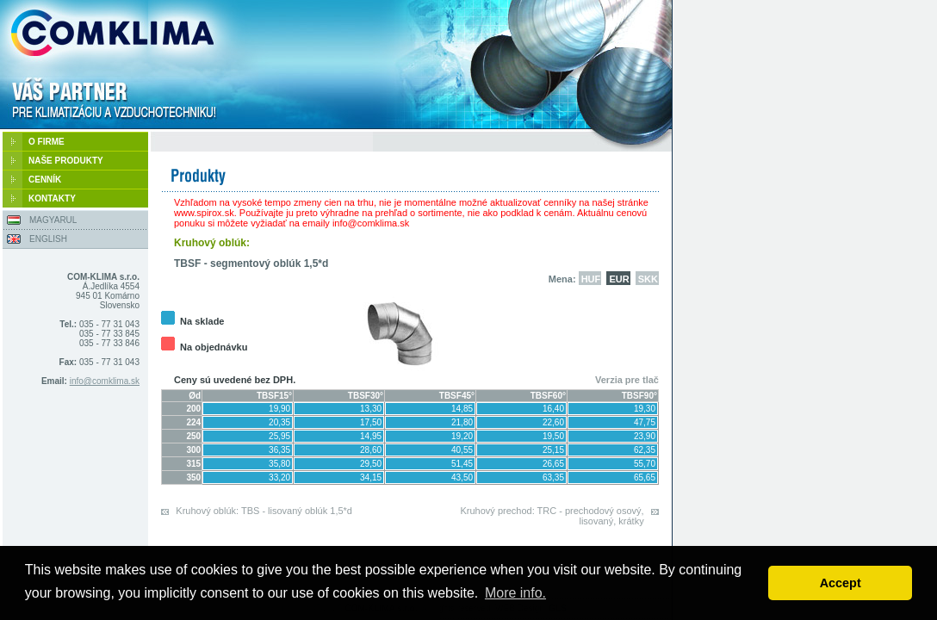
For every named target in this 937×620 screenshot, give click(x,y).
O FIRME (46, 141)
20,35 (279, 422)
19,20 (462, 436)
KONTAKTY (52, 198)
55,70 (644, 463)
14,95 (371, 436)
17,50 (371, 422)
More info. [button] (515, 593)
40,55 (462, 450)
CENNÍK (44, 179)
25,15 (553, 450)
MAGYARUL (53, 220)
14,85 (462, 408)
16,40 (553, 408)
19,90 (279, 408)
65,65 (644, 477)
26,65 (553, 463)
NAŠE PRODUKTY (65, 160)
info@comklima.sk (105, 381)
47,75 (644, 422)
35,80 (279, 463)
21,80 (462, 422)
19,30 (644, 408)
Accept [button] (840, 583)
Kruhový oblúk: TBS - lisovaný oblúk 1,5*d (264, 510)
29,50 (371, 463)
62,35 (644, 450)
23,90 (644, 436)
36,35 (279, 450)
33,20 (279, 477)
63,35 (553, 477)
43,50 (462, 477)
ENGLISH (48, 239)
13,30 (371, 408)
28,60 (371, 450)
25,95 (279, 436)
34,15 (371, 477)
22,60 (553, 422)
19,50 (553, 436)
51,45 (462, 463)
